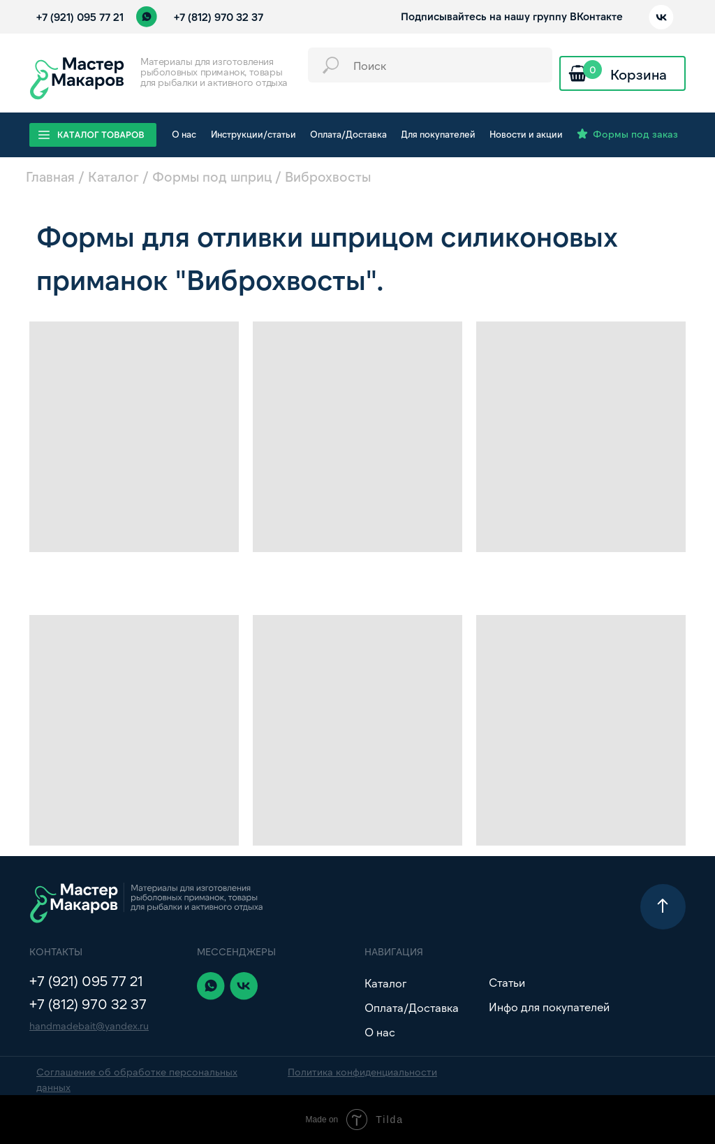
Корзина (638, 74)
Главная (50, 176)
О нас (379, 1031)
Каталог (113, 176)
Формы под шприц (212, 176)
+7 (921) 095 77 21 (80, 16)
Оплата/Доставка (411, 1007)
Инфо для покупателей (549, 1006)
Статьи (507, 982)
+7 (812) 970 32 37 (218, 16)
